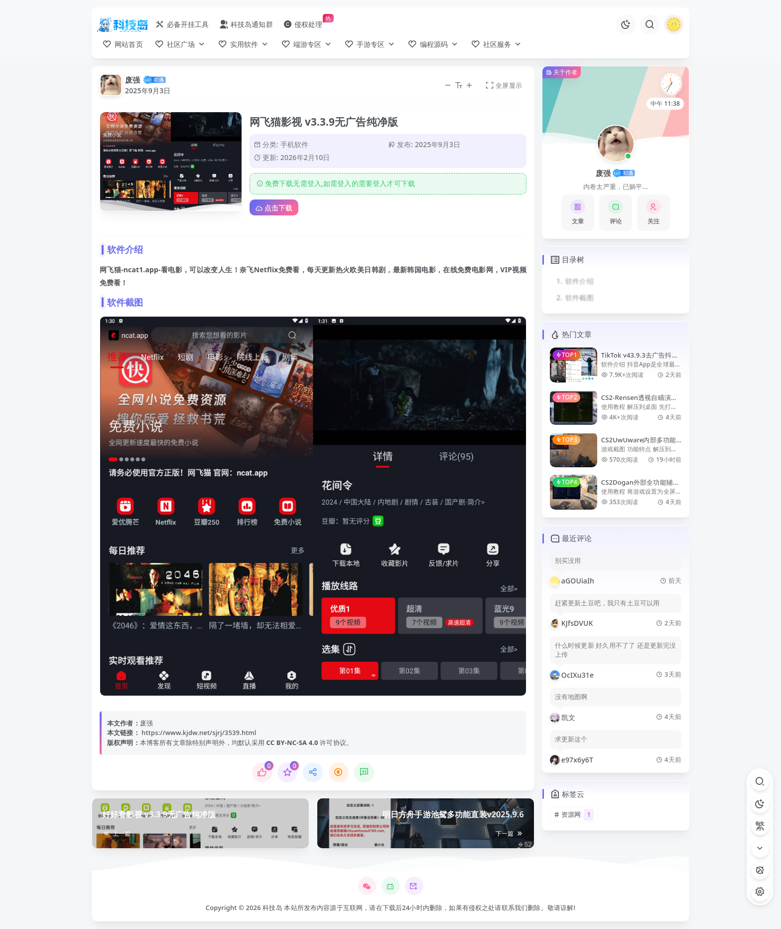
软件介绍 (579, 281)
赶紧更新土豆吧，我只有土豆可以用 (607, 603)
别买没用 (568, 561)
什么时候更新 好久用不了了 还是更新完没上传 (615, 650)
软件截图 (579, 297)
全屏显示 (503, 85)
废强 (132, 80)
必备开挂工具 (182, 24)
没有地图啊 (571, 697)
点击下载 (274, 207)
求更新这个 (571, 739)
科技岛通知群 (246, 24)
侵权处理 (303, 24)
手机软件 (294, 144)
